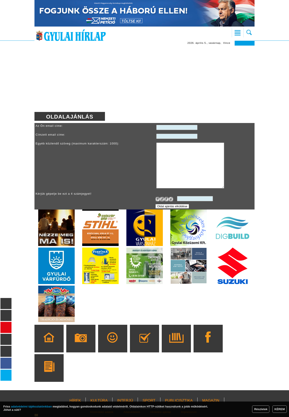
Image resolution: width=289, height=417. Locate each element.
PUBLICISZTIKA (179, 400)
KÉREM (279, 409)
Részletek (260, 409)
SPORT (149, 400)
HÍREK (75, 400)
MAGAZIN (210, 400)
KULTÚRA (99, 400)
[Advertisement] (144, 79)
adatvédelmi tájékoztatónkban (31, 406)
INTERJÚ (125, 400)
